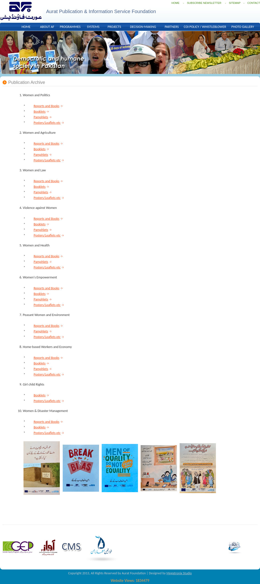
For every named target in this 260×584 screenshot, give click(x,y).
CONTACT (253, 2)
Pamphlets (41, 117)
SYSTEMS (93, 27)
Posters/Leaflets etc (47, 123)
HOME (175, 2)
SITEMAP (234, 2)
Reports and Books (46, 106)
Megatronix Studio (179, 573)
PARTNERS (172, 27)
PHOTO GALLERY (242, 27)
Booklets (40, 112)
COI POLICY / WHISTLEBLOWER (205, 27)
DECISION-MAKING (143, 27)
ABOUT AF (47, 27)
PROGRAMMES (70, 27)
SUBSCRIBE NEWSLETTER (204, 2)
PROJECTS (114, 27)
